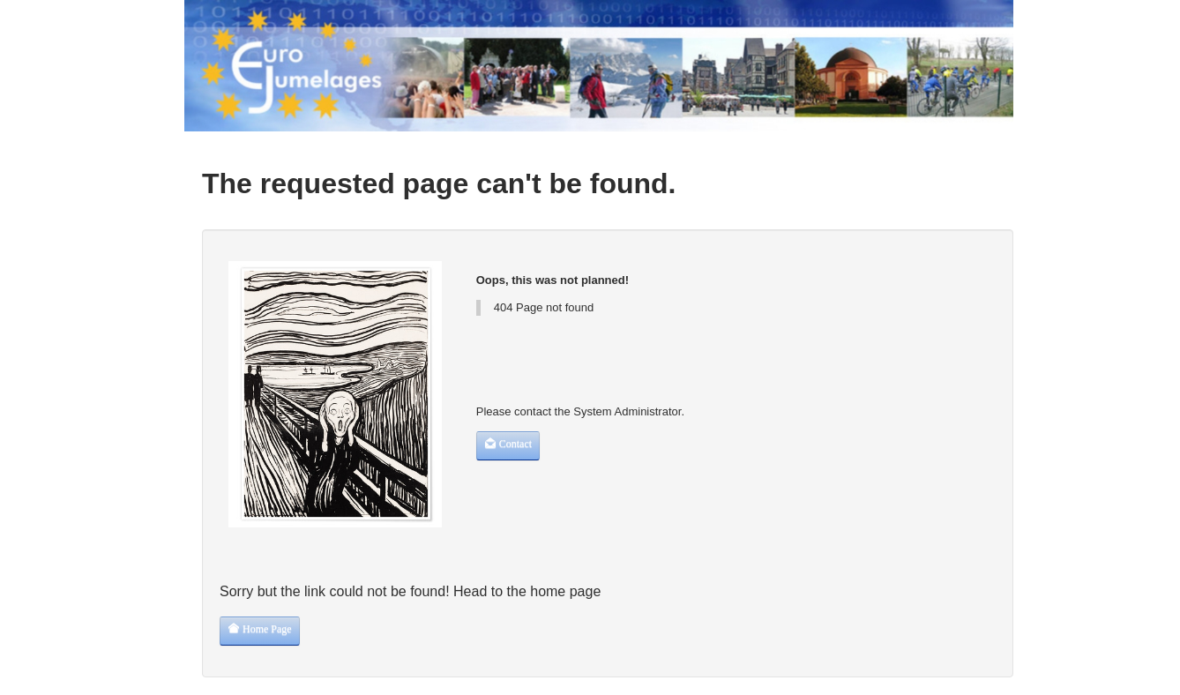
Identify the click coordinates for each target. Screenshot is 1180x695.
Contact (508, 443)
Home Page (260, 628)
